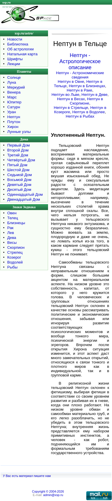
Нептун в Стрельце (71, 107)
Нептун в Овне (71, 81)
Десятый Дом (19, 189)
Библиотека (17, 44)
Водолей (15, 262)
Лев (10, 233)
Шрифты (15, 59)
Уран (11, 112)
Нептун (13, 117)
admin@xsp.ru (53, 495)
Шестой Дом (18, 170)
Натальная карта (22, 54)
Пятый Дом (17, 165)
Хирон (13, 127)
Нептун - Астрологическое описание (80, 61)
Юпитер (14, 102)
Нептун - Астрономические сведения (80, 75)
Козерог (14, 257)
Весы (12, 242)
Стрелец (15, 252)
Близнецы (16, 223)
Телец (12, 218)
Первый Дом (18, 145)
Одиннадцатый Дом (25, 194)
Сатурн (13, 107)
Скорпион (16, 247)
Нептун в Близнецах (87, 86)
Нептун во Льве (65, 94)
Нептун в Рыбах (80, 116)
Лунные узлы (19, 131)
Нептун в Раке (79, 90)
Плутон (13, 122)
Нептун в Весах (71, 99)
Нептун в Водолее (88, 112)
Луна (11, 82)
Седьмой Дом (19, 175)
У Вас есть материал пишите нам (27, 476)
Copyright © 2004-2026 (48, 491)
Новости (14, 39)
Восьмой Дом (19, 180)
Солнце (14, 77)
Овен (11, 213)
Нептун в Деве (95, 94)
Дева (11, 237)
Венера (14, 92)
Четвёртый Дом (21, 160)
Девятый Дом (19, 184)
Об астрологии (20, 49)
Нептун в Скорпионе (86, 101)
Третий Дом (17, 155)
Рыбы (12, 267)
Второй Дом (18, 150)
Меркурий (16, 87)
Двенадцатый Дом (23, 199)
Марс (12, 97)
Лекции (13, 64)
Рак (10, 228)
